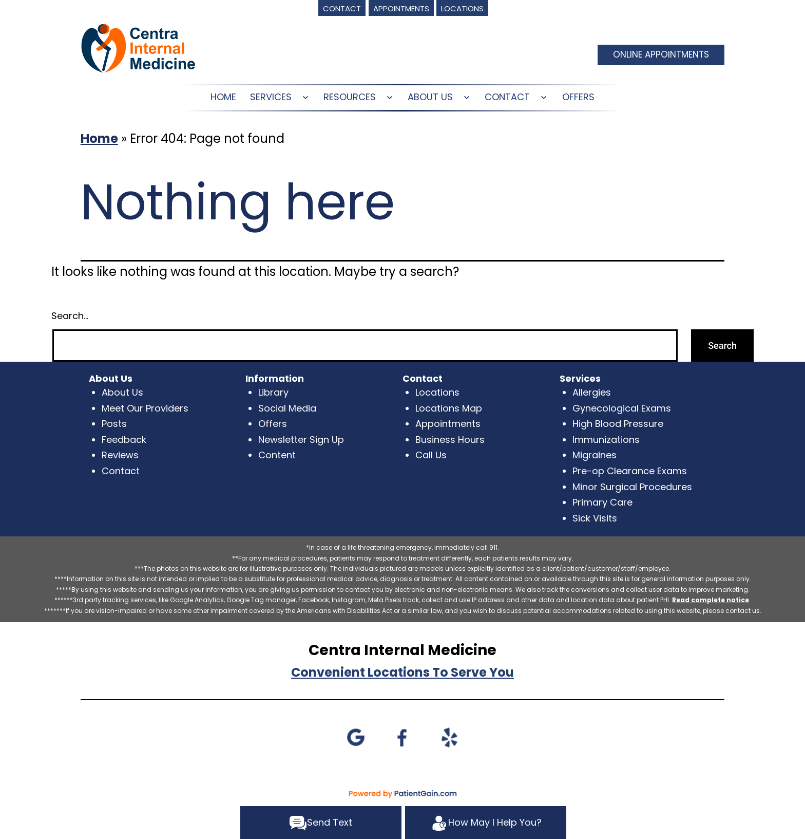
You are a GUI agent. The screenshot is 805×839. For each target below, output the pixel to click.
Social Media (287, 408)
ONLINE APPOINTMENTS (661, 54)
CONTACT (507, 96)
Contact (121, 470)
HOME (223, 96)
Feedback (124, 439)
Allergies (591, 392)
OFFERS (578, 96)
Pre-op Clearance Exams (629, 470)
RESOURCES (349, 96)
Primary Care (602, 502)
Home (99, 138)
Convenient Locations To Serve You (402, 672)
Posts (114, 423)
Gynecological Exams (621, 408)
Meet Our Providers (145, 408)
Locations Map (448, 408)
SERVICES (271, 96)
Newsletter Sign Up (301, 439)
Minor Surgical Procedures (632, 486)
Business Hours (450, 439)
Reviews (120, 455)
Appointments (448, 423)
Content (277, 455)
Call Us (431, 455)
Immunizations (606, 439)
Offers (272, 423)
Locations (437, 392)
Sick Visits (594, 518)
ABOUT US (430, 96)
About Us (122, 392)
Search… (69, 315)
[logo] (138, 47)
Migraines (594, 455)
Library (273, 392)
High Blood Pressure (617, 423)
